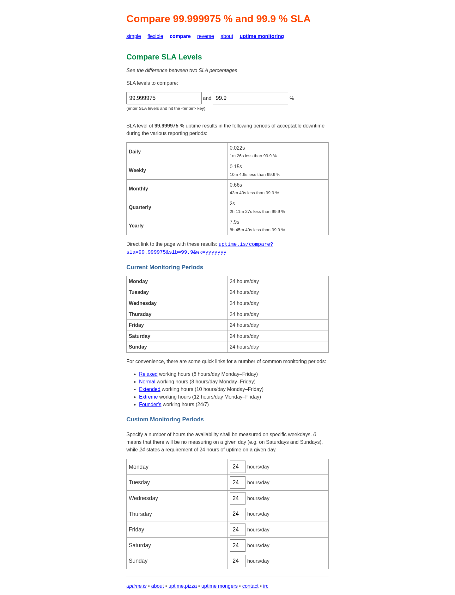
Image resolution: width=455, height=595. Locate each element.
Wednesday (143, 498)
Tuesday (139, 482)
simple (133, 36)
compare (180, 36)
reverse (205, 36)
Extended (150, 389)
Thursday (140, 514)
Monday (139, 467)
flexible (155, 36)
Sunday (138, 561)
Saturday (140, 545)
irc (266, 586)
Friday (136, 529)
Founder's (150, 404)
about (227, 36)
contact (250, 586)
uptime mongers (219, 586)
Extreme (148, 397)
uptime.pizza (182, 586)
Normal (147, 381)
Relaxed (148, 374)
